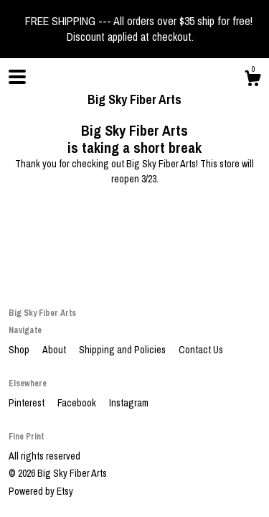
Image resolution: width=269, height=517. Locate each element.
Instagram (128, 402)
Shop (20, 349)
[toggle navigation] (17, 77)
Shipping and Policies (123, 349)
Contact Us (201, 349)
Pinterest (28, 402)
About (55, 349)
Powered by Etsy (41, 491)
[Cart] (252, 80)
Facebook (77, 402)
